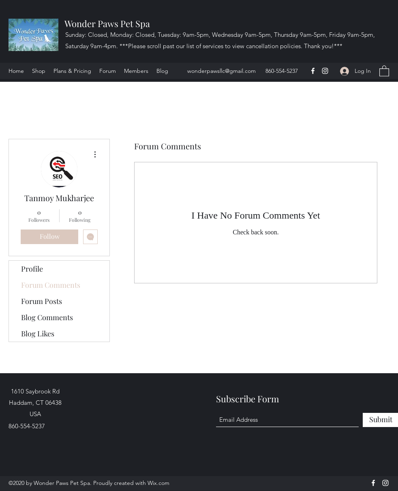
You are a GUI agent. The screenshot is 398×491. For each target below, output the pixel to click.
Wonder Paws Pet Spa (107, 23)
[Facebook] (313, 71)
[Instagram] (325, 71)
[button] (384, 71)
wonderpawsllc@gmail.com (221, 70)
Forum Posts (41, 301)
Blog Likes (37, 333)
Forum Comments (50, 285)
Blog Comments (47, 317)
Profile (32, 269)
